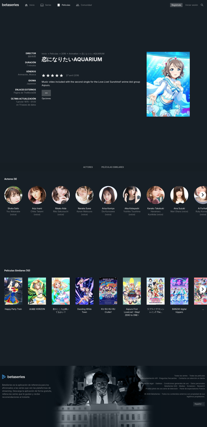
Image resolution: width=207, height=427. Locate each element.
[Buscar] (202, 5)
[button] (13, 201)
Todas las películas (197, 376)
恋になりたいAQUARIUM (93, 53)
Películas (54, 53)
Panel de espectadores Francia (192, 389)
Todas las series (180, 376)
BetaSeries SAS (170, 386)
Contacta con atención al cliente (192, 378)
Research (201, 386)
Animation (73, 53)
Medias (182, 386)
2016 (63, 53)
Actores (88, 167)
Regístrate (176, 5)
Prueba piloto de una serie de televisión (162, 389)
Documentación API (150, 378)
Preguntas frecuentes (168, 378)
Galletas (159, 383)
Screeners (191, 386)
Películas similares (112, 167)
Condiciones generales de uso (176, 383)
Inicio (44, 53)
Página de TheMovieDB (25, 92)
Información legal (146, 383)
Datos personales (198, 383)
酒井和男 (32, 56)
